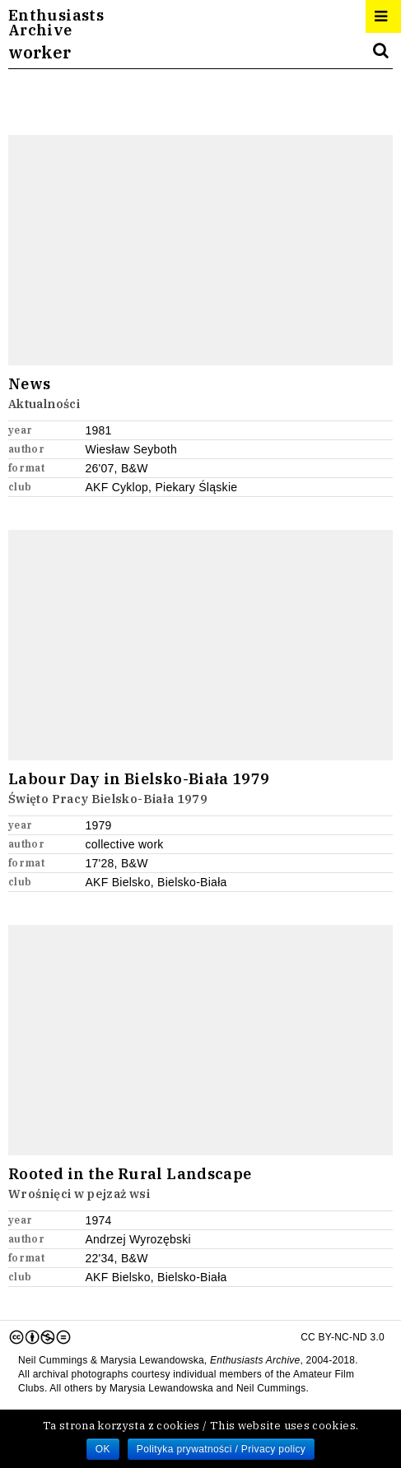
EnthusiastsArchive (56, 23)
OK (103, 1449)
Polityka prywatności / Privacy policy (221, 1449)
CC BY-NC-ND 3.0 (196, 1337)
